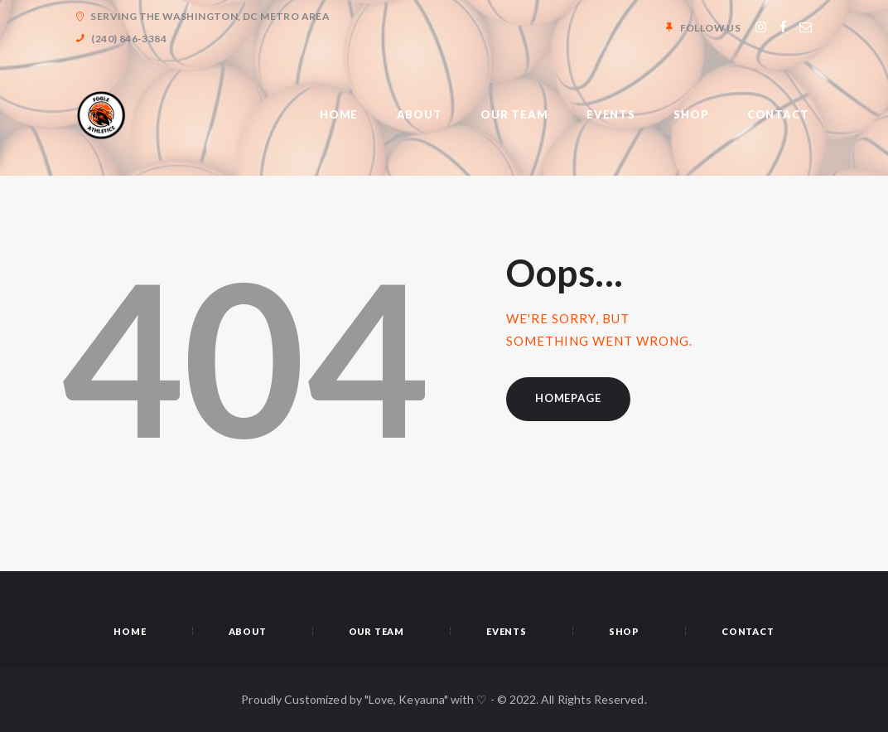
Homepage (568, 398)
